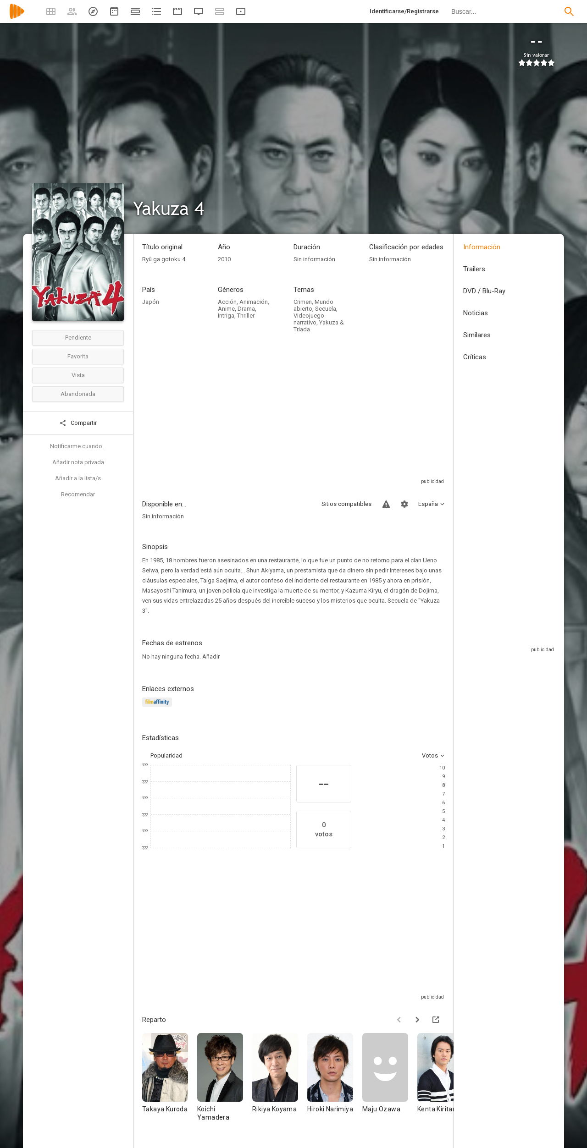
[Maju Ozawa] (389, 1081)
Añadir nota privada (78, 462)
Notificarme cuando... (78, 446)
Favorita (78, 356)
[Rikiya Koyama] (279, 1081)
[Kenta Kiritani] (444, 1081)
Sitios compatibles (346, 503)
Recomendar (78, 494)
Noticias (475, 313)
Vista (78, 375)
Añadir (211, 656)
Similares (477, 335)
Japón (150, 301)
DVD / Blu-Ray (484, 291)
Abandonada (78, 393)
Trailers (474, 269)
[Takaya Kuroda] (169, 1081)
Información (481, 247)
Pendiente (78, 337)
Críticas (474, 357)
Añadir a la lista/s (78, 478)
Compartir (78, 423)
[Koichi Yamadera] (224, 1081)
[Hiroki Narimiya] (334, 1081)
